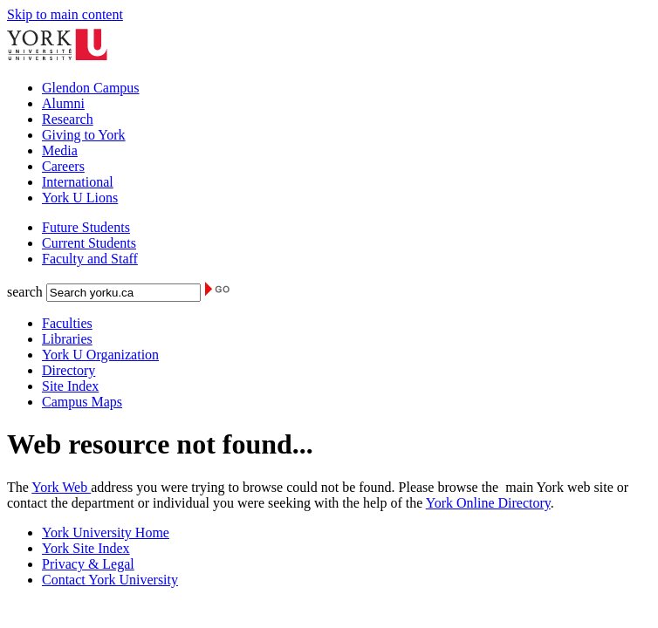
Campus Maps (82, 401)
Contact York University (110, 579)
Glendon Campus (91, 87)
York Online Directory (488, 502)
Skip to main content (65, 14)
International (77, 181)
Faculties (67, 323)
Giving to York (84, 134)
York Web (61, 487)
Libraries (67, 338)
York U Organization (100, 354)
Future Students (86, 227)
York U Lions (80, 197)
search (25, 291)
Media (60, 150)
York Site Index (86, 548)
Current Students (89, 243)
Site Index (70, 386)
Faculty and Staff (90, 258)
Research (67, 119)
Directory (68, 370)
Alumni (63, 103)
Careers (63, 166)
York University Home (105, 532)
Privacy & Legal (88, 563)
